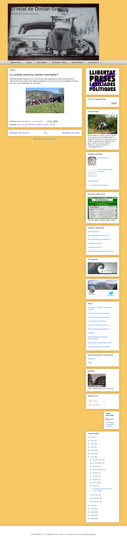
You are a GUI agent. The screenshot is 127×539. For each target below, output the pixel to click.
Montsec (46, 124)
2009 (92, 515)
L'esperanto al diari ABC (97, 321)
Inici (45, 133)
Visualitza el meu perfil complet (110, 424)
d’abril (94, 486)
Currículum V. (93, 62)
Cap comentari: (38, 121)
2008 (92, 518)
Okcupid (91, 333)
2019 (92, 441)
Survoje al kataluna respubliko (99, 347)
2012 (92, 505)
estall (19, 124)
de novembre (97, 463)
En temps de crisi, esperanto (98, 313)
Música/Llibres (77, 62)
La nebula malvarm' (95, 247)
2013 (92, 457)
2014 (92, 454)
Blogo (90, 363)
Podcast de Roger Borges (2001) (100, 343)
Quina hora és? (103, 158)
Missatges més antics (71, 133)
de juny (95, 479)
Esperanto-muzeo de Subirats (99, 317)
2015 (92, 450)
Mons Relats (42, 62)
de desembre (97, 460)
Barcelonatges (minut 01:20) (98, 235)
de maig (95, 483)
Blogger (93, 534)
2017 (92, 444)
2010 (92, 512)
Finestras (31, 124)
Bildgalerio (92, 359)
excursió (24, 124)
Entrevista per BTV (95, 243)
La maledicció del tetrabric (99, 185)
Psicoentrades (93, 181)
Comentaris (94, 405)
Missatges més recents (19, 133)
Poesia (29, 62)
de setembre (97, 470)
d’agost (95, 473)
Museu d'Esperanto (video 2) (98, 329)
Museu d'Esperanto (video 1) (98, 325)
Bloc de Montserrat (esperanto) (99, 239)
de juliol (95, 476)
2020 (92, 437)
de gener (95, 501)
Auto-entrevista (93, 232)
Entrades (93, 401)
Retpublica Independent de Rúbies (101, 251)
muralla (52, 124)
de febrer (96, 498)
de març (95, 495)
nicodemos (71, 534)
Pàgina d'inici (15, 62)
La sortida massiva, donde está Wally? (34, 74)
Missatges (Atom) (50, 139)
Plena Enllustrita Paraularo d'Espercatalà (98, 338)
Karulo (110, 419)
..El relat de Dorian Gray (35, 8)
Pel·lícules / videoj (59, 62)
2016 (92, 447)
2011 (92, 509)
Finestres (39, 124)
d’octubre (96, 466)
